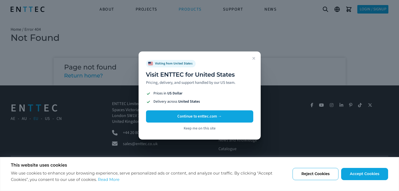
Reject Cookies (315, 173)
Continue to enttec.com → (199, 116)
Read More (108, 179)
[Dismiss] (254, 58)
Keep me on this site (200, 128)
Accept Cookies (364, 173)
